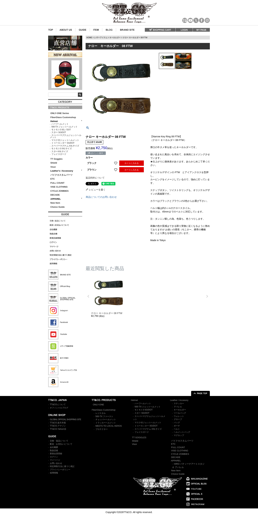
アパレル (178, 407)
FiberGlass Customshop (63, 117)
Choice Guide (57, 207)
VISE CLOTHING (59, 187)
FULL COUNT (57, 183)
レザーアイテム (100, 37)
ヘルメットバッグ (182, 432)
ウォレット (179, 416)
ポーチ (177, 426)
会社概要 (54, 447)
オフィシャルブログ (59, 408)
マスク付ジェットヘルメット (65, 140)
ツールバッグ (180, 413)
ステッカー (179, 403)
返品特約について (95, 177)
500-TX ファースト (104, 416)
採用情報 (54, 473)
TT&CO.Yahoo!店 (58, 429)
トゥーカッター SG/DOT (62, 143)
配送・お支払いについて (61, 444)
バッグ (177, 422)
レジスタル (100, 413)
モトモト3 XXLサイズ (61, 148)
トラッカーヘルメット (105, 423)
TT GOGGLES (139, 437)
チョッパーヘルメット (105, 419)
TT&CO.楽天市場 (58, 423)
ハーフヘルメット (59, 124)
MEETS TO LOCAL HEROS (108, 426)
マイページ (55, 460)
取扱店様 (54, 450)
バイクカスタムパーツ (61, 175)
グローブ (178, 419)
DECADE (55, 195)
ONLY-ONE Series (59, 113)
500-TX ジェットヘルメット (64, 127)
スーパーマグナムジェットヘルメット (65, 136)
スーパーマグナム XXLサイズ (65, 146)
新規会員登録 (56, 453)
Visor (53, 167)
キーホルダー (115, 37)
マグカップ (179, 435)
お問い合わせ (56, 463)
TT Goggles (56, 159)
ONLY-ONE (98, 404)
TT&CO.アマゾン (58, 426)
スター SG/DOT (58, 132)
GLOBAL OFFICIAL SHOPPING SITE (65, 419)
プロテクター (101, 429)
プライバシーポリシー (60, 469)
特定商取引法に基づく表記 (62, 466)
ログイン (54, 457)
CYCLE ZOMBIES (59, 191)
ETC (52, 179)
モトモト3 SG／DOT (61, 129)
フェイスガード (58, 154)
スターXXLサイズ (59, 151)
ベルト (177, 429)
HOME (89, 37)
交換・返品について (59, 441)
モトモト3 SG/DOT (144, 410)
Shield (54, 163)
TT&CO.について (58, 404)
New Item (55, 203)
